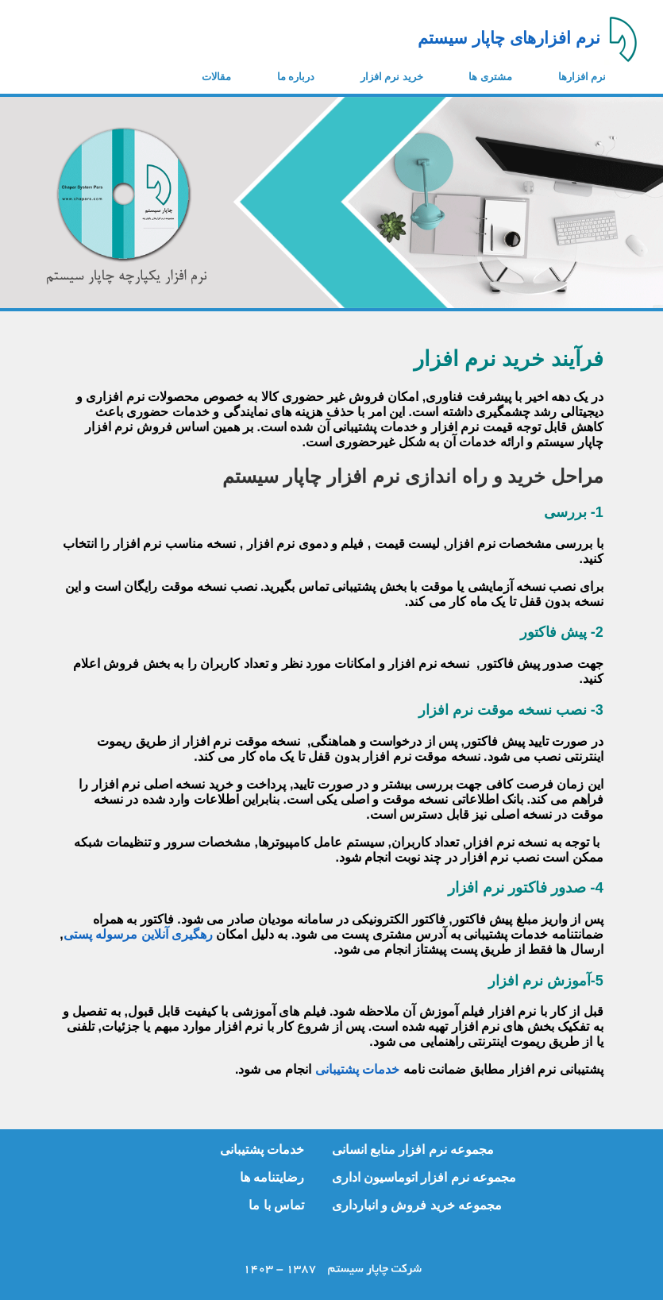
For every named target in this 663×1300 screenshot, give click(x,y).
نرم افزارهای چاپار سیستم (509, 38)
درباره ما (296, 77)
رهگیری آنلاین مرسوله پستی (138, 934)
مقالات (216, 77)
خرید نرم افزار (391, 77)
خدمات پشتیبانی (357, 1069)
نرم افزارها (582, 77)
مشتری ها (490, 77)
